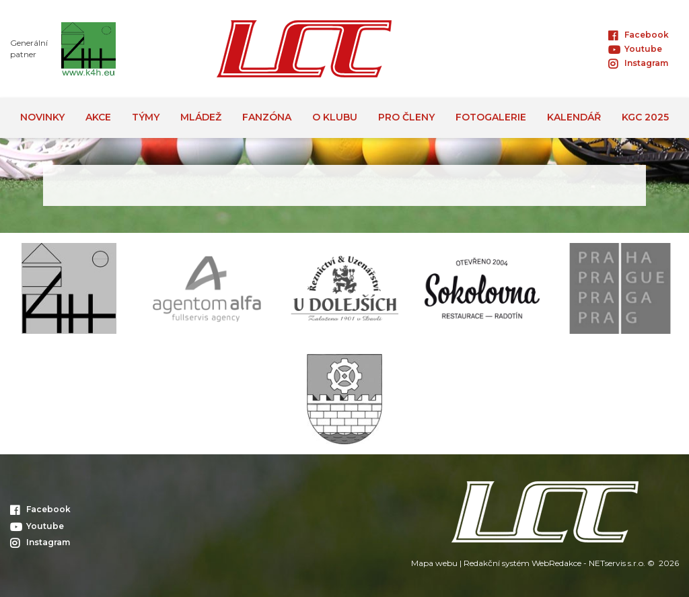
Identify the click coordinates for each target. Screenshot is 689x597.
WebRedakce (556, 563)
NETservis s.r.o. (617, 563)
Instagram (638, 63)
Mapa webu (434, 563)
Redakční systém (497, 563)
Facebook (638, 35)
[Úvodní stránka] (304, 48)
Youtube (635, 49)
